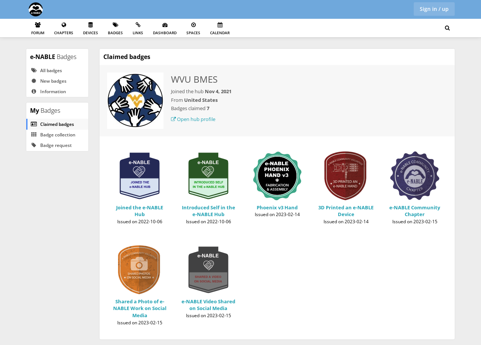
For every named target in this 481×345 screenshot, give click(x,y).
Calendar (220, 28)
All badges (46, 70)
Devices (90, 28)
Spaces (193, 28)
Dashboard (165, 28)
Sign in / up (434, 8)
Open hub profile (193, 119)
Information (48, 91)
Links (138, 28)
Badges (115, 28)
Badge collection (53, 135)
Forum (37, 28)
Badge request (51, 145)
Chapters (63, 28)
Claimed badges (52, 124)
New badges (48, 81)
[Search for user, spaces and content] (447, 28)
